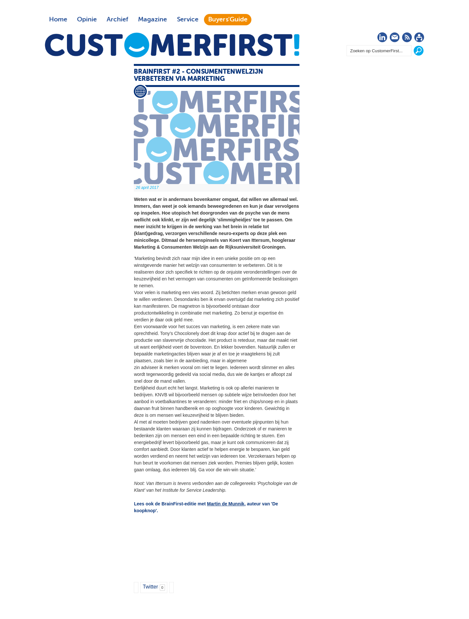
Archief (117, 19)
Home (58, 19)
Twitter (150, 586)
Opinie (87, 19)
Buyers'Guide (227, 19)
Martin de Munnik (225, 503)
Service (187, 19)
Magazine (152, 19)
